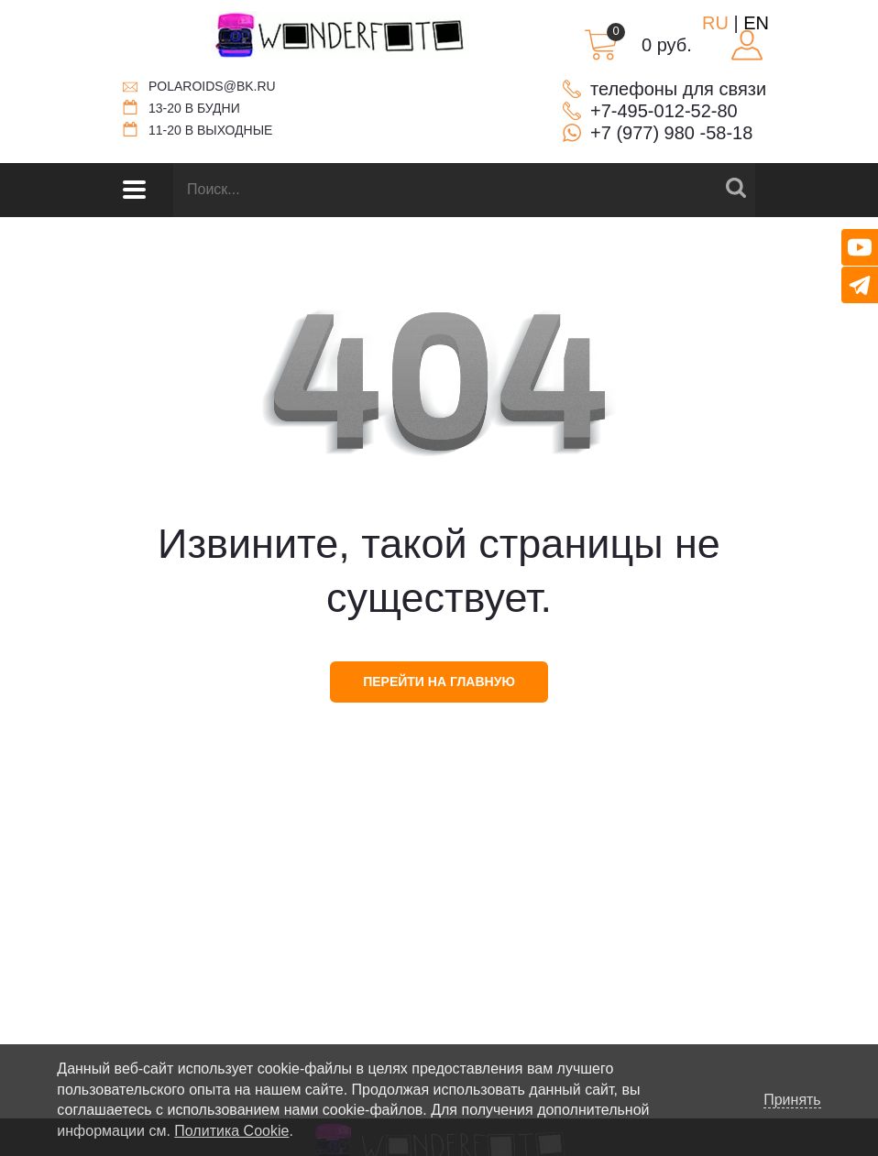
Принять (792, 1100)
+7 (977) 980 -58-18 (671, 133)
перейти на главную (439, 681)
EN (756, 23)
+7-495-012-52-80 (664, 111)
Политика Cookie (231, 1131)
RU (715, 23)
